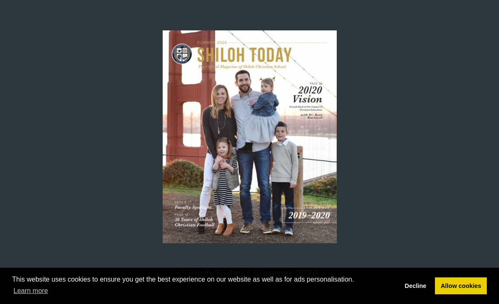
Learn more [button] (30, 290)
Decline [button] (415, 285)
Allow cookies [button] (461, 285)
